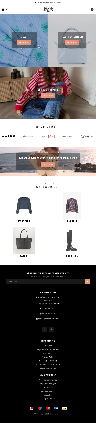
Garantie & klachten (48, 368)
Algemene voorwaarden (48, 349)
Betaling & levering (48, 361)
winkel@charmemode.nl (49, 319)
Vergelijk (48, 395)
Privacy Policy (48, 357)
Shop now (72, 42)
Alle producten (48, 399)
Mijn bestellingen (48, 383)
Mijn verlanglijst (48, 391)
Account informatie (48, 380)
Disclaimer (48, 353)
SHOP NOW (24, 42)
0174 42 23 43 (49, 308)
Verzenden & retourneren (48, 364)
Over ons (48, 346)
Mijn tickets (48, 387)
